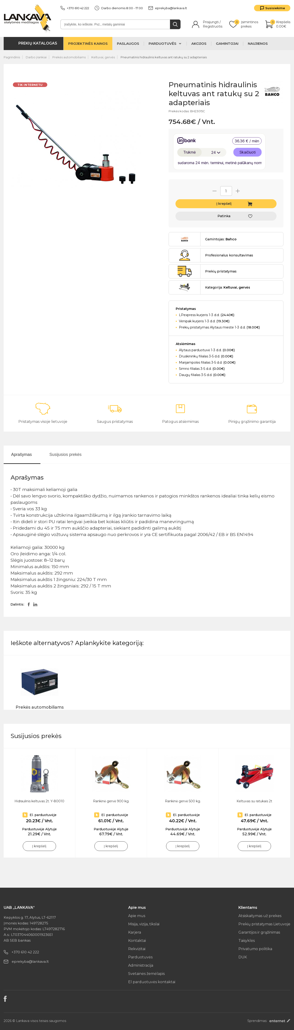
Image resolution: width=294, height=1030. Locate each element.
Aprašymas (21, 454)
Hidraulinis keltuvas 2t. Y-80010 (39, 801)
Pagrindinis (12, 57)
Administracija (140, 965)
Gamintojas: (221, 239)
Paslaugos (128, 44)
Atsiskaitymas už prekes (259, 916)
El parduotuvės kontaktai (151, 982)
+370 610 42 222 (74, 8)
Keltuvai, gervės (103, 57)
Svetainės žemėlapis (146, 973)
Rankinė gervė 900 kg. (111, 801)
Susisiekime (275, 8)
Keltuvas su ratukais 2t (254, 801)
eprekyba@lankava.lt (167, 8)
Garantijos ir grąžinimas (259, 932)
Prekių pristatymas (221, 271)
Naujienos (258, 44)
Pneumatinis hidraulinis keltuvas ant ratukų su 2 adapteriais (164, 57)
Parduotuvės (140, 957)
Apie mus (136, 916)
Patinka (224, 216)
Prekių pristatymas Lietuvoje (264, 924)
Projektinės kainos (88, 43)
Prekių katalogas (37, 43)
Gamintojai (227, 44)
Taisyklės (246, 940)
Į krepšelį (224, 204)
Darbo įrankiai (36, 57)
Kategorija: (227, 287)
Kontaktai (137, 940)
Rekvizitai (136, 949)
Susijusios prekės (65, 454)
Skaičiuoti (248, 152)
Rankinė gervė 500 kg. (183, 801)
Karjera (134, 932)
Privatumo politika (255, 949)
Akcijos (198, 44)
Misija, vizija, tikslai (143, 924)
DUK (242, 957)
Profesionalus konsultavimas (229, 255)
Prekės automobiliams (69, 57)
